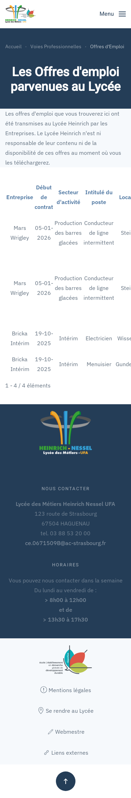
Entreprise (19, 197)
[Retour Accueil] (20, 14)
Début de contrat (44, 197)
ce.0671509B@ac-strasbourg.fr (65, 542)
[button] (113, 14)
